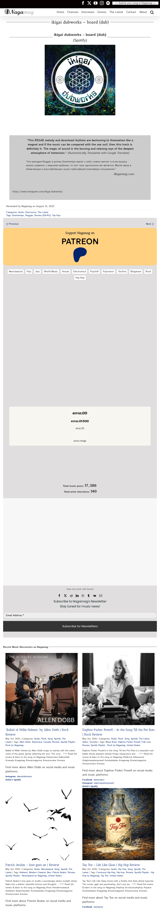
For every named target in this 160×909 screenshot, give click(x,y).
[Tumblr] (89, 595)
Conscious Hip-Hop (105, 872)
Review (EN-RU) (42, 215)
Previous (13, 224)
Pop (29, 271)
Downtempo (18, 215)
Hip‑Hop (80, 278)
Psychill (94, 271)
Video (85, 742)
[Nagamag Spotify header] (109, 3)
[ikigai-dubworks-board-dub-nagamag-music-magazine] (80, 46)
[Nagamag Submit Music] (80, 465)
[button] (152, 12)
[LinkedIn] (77, 595)
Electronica (30, 212)
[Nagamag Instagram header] (103, 3)
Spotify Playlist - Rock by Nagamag (108, 745)
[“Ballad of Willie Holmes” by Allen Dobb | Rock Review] (41, 689)
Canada (47, 742)
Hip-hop (121, 872)
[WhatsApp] (83, 595)
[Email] (101, 595)
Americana (37, 742)
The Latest (43, 212)
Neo (49, 872)
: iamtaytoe (92, 907)
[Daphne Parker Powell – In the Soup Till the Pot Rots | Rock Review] (118, 689)
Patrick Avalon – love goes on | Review (32, 865)
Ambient (24, 872)
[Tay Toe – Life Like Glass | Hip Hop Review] (118, 824)
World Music (51, 271)
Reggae (29, 215)
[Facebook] (59, 595)
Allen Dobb (25, 742)
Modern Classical (37, 872)
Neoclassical (15, 271)
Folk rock (146, 742)
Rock (148, 271)
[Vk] (95, 595)
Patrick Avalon (59, 872)
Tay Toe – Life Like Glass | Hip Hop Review (111, 865)
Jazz (37, 271)
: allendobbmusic (18, 776)
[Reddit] (71, 595)
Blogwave (135, 271)
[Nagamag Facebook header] (84, 3)
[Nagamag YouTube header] (97, 3)
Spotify (57, 738)
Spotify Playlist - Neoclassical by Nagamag (26, 875)
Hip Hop (122, 869)
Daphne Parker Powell (129, 742)
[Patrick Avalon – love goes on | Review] (41, 824)
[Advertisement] (80, 299)
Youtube (93, 742)
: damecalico (93, 779)
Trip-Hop (56, 215)
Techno (122, 271)
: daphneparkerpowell (98, 783)
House (65, 271)
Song (50, 738)
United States (133, 745)
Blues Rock (111, 742)
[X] (65, 595)
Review (55, 742)
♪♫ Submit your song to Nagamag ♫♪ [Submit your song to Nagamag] (135, 3)
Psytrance (108, 271)
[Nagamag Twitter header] (90, 3)
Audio (21, 212)
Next (148, 224)
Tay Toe (104, 875)
